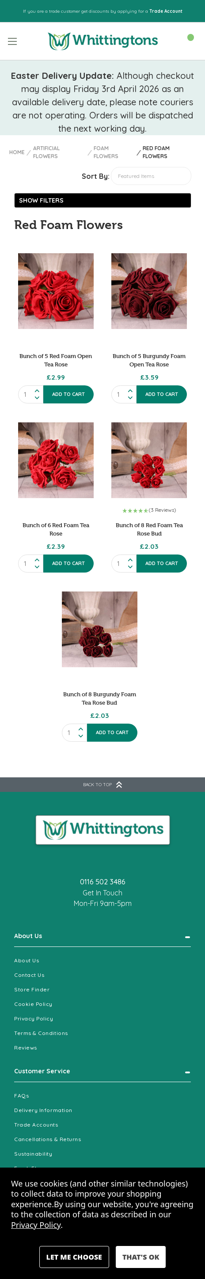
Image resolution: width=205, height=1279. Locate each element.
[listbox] (151, 176)
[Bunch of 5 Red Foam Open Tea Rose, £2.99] (56, 291)
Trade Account (165, 11)
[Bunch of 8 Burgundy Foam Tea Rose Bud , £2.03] (99, 629)
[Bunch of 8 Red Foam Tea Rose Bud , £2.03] (149, 460)
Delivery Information (43, 1110)
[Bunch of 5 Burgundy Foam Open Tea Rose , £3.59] (149, 291)
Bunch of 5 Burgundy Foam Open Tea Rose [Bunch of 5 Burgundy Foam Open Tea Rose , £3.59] (149, 360)
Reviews (25, 1047)
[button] (102, 200)
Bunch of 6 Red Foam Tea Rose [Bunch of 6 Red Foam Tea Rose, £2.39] (56, 529)
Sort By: (96, 176)
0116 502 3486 (102, 881)
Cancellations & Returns (47, 1139)
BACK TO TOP (102, 784)
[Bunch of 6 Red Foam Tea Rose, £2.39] (56, 460)
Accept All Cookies (141, 1257)
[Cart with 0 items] (186, 40)
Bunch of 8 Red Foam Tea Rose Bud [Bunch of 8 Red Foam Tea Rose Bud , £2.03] (149, 529)
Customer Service (42, 1071)
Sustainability (33, 1153)
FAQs (21, 1095)
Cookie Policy (33, 1004)
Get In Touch (102, 892)
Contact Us (29, 975)
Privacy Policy (33, 1018)
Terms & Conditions (41, 1033)
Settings (74, 1257)
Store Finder (31, 989)
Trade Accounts (36, 1124)
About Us (28, 936)
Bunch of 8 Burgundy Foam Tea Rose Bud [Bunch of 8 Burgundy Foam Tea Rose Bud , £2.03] (99, 698)
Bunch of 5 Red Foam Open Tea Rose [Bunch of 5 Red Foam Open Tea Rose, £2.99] (55, 360)
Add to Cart (68, 394)
